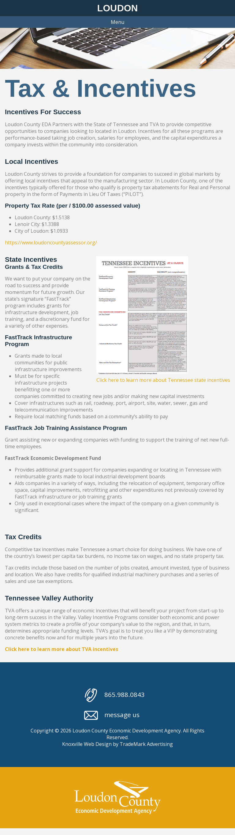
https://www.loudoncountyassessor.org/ (51, 242)
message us (112, 715)
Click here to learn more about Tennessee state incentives (163, 380)
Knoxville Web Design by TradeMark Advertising (117, 744)
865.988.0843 (114, 695)
